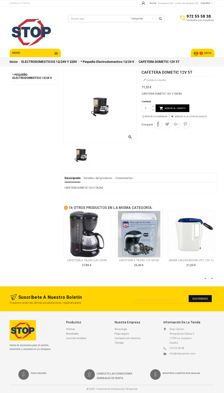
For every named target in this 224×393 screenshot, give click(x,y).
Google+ (176, 124)
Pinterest (185, 124)
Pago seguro (122, 333)
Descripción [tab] (72, 178)
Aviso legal (121, 329)
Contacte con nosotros (127, 338)
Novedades (72, 333)
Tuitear (167, 124)
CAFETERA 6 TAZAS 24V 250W (87, 260)
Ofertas (70, 329)
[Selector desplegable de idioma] (206, 3)
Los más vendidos (76, 338)
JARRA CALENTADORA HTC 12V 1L (191, 260)
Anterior (205, 278)
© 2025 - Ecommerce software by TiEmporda (112, 389)
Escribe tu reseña (154, 79)
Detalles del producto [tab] (98, 178)
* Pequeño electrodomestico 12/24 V (32, 76)
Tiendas (119, 342)
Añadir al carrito (172, 108)
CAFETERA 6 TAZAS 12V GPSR (139, 260)
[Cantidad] (146, 108)
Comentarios (124, 178)
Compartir (158, 124)
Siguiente (211, 278)
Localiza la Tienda (20, 3)
